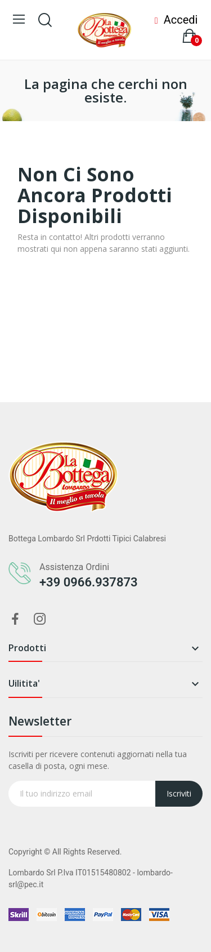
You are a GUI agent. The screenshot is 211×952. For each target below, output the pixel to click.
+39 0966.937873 (88, 582)
